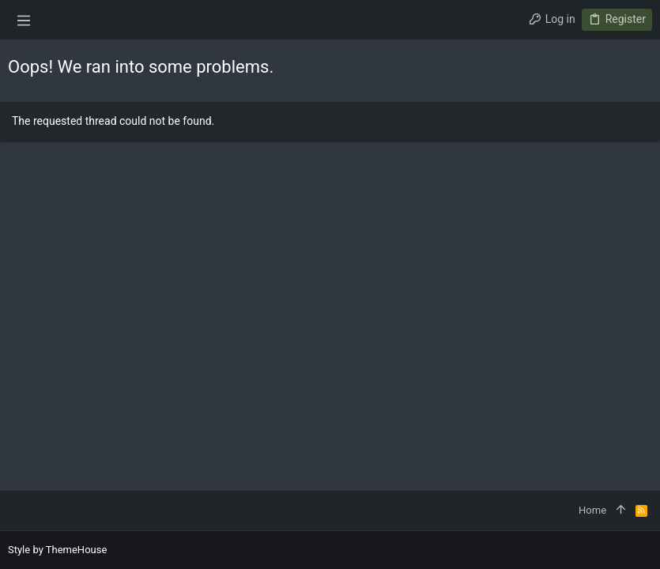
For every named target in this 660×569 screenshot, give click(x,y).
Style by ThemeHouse (57, 550)
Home (592, 510)
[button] (24, 20)
